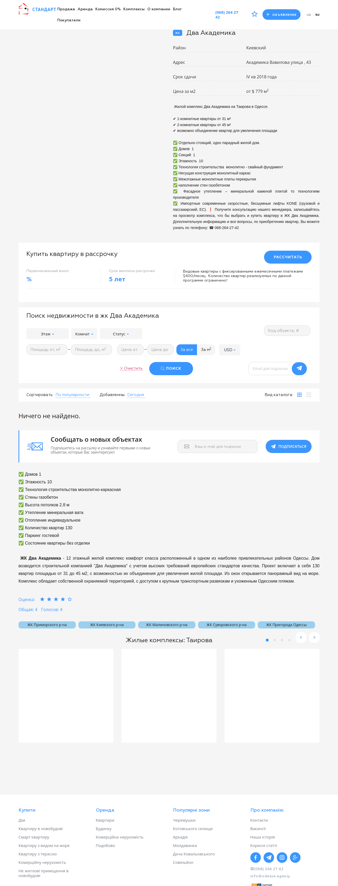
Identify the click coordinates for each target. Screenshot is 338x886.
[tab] (299, 395)
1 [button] (267, 640)
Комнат (84, 333)
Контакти (259, 820)
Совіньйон (183, 862)
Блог (177, 9)
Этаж (47, 333)
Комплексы (134, 9)
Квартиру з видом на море (44, 845)
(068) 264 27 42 (226, 14)
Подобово (105, 845)
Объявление (281, 14)
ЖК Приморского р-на (47, 624)
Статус (121, 333)
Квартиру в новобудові (40, 828)
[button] (229, 349)
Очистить (133, 368)
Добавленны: (112, 395)
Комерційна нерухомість (120, 837)
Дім (21, 820)
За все (186, 350)
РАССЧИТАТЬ (288, 257)
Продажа (66, 9)
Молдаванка (185, 845)
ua (309, 15)
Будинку (104, 828)
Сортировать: (39, 395)
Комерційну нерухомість (42, 862)
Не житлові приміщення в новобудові (43, 873)
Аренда (85, 9)
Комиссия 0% (108, 9)
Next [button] (314, 637)
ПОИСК (173, 368)
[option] (66, 696)
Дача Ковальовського (194, 853)
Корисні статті (263, 845)
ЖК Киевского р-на (107, 624)
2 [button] (275, 640)
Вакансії (258, 828)
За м (206, 349)
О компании (158, 9)
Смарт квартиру (33, 837)
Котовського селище (193, 828)
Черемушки (184, 820)
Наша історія (262, 837)
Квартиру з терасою (37, 853)
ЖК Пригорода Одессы (286, 624)
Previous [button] (301, 637)
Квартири (105, 820)
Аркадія (180, 837)
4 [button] (289, 640)
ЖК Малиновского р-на (166, 624)
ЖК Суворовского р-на (226, 624)
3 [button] (282, 640)
